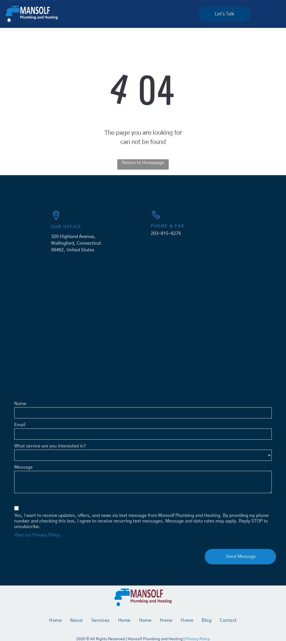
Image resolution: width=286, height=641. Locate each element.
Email (19, 425)
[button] (271, 14)
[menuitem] (55, 620)
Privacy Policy (197, 639)
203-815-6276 (166, 233)
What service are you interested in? (50, 446)
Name (20, 403)
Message (23, 467)
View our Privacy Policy (37, 535)
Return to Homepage (143, 162)
